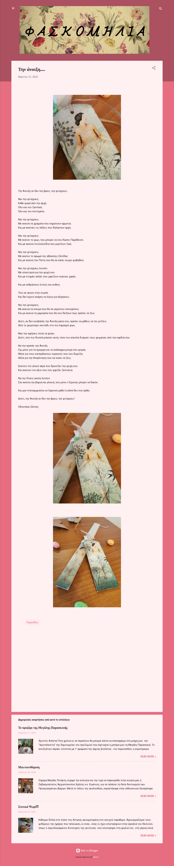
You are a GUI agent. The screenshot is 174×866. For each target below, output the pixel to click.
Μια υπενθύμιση (29, 767)
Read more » (148, 756)
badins (96, 857)
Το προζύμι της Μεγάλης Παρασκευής (43, 728)
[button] (154, 68)
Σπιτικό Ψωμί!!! (28, 807)
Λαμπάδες (32, 622)
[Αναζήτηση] (161, 9)
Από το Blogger (87, 850)
